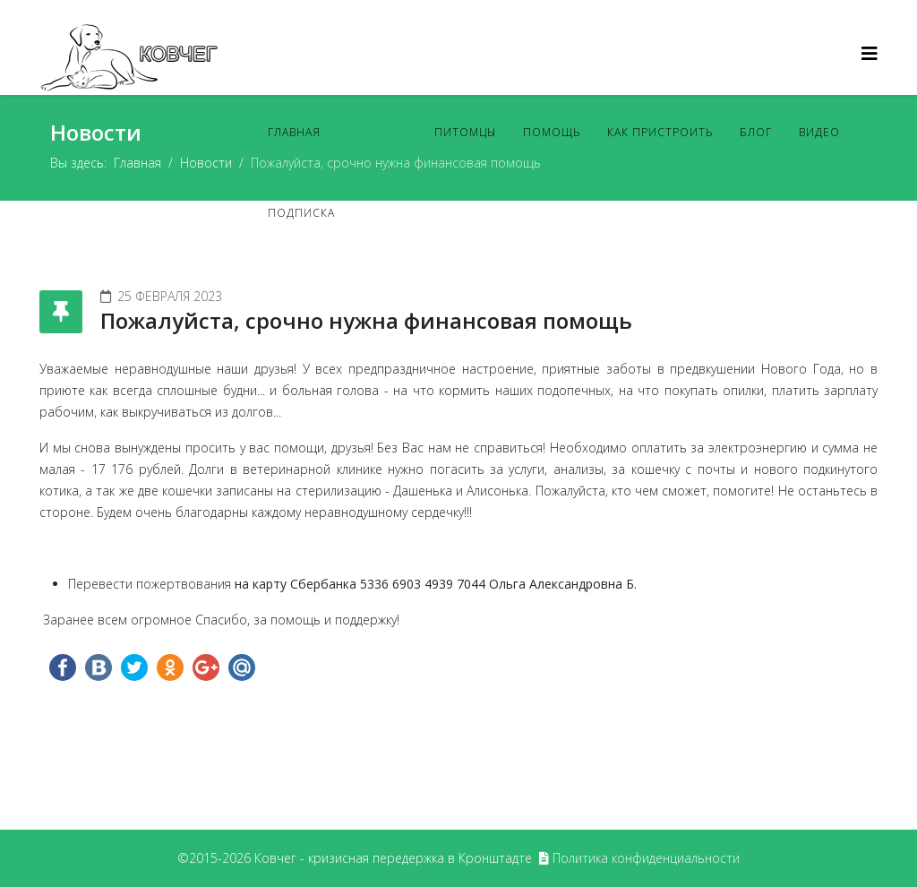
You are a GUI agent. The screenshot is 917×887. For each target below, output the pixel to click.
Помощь (551, 132)
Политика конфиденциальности (646, 857)
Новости (377, 132)
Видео (819, 132)
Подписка (301, 212)
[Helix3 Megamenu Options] (869, 53)
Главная (294, 132)
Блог (756, 132)
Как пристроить (660, 132)
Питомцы (465, 132)
